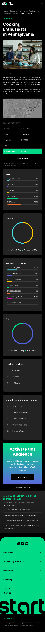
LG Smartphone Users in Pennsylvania (17, 509)
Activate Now (22, 158)
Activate (22, 477)
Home (5, 11)
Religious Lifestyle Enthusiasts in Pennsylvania (20, 515)
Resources (8, 571)
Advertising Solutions (13, 561)
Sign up (7, 593)
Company (7, 580)
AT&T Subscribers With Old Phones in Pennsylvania (21, 521)
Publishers (8, 552)
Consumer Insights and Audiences (23, 11)
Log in (6, 588)
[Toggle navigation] (41, 3)
